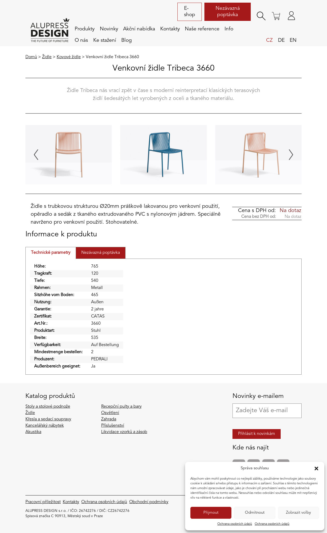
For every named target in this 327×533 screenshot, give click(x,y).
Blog (126, 40)
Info (229, 29)
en (293, 40)
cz (269, 40)
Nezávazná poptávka (228, 11)
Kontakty (170, 29)
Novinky (109, 29)
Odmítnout (255, 513)
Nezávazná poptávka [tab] (100, 253)
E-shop (189, 11)
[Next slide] (291, 154)
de (281, 40)
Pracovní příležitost (43, 502)
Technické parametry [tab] (50, 253)
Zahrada (108, 419)
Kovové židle (69, 57)
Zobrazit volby (298, 513)
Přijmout (210, 513)
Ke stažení (104, 40)
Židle (47, 57)
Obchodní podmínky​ (148, 502)
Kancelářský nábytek (44, 426)
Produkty (85, 29)
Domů (31, 57)
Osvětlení (110, 413)
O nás (81, 40)
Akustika (33, 432)
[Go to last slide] (36, 154)
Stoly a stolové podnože (47, 407)
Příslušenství (112, 426)
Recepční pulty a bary (121, 407)
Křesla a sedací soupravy (48, 419)
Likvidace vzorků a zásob (124, 432)
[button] (316, 468)
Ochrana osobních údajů (234, 524)
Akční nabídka (139, 29)
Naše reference (202, 29)
